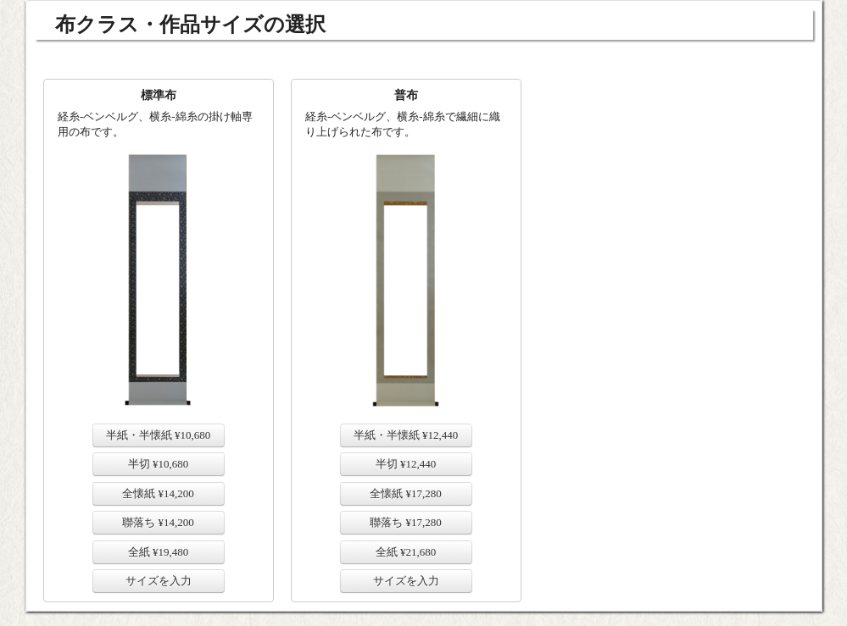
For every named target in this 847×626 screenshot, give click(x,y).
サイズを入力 (158, 580)
